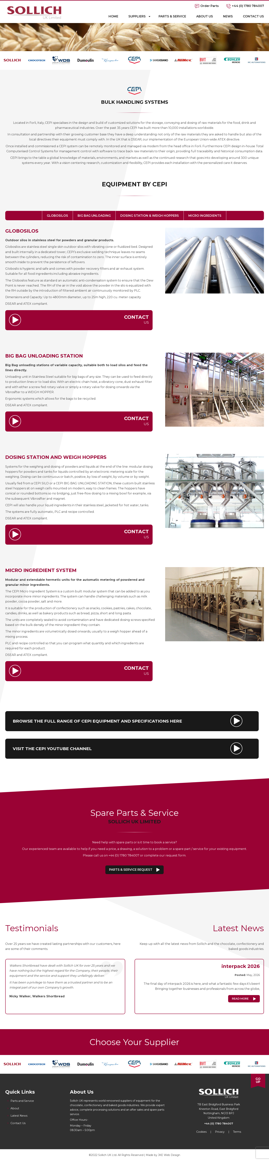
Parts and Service (22, 1101)
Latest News (18, 1115)
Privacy (220, 1131)
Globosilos (57, 215)
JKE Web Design (169, 1155)
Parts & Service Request (130, 869)
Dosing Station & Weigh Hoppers (149, 215)
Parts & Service (172, 16)
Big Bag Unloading (94, 215)
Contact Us (253, 16)
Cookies (201, 1131)
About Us (204, 16)
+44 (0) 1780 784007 (218, 1123)
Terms (237, 1131)
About (14, 1108)
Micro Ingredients (204, 215)
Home (113, 16)
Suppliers (137, 16)
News (228, 16)
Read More (240, 998)
